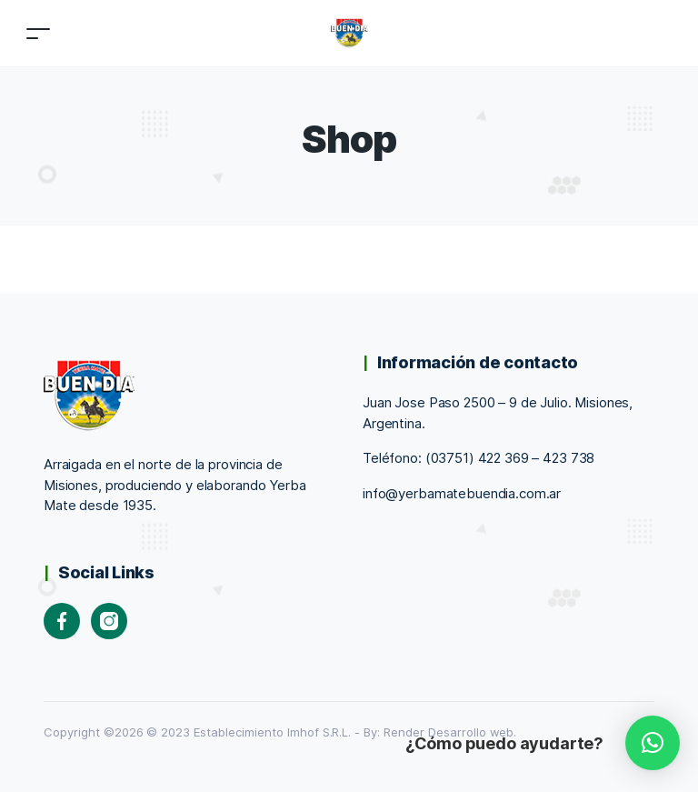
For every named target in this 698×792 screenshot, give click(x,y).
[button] (652, 743)
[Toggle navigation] (38, 33)
